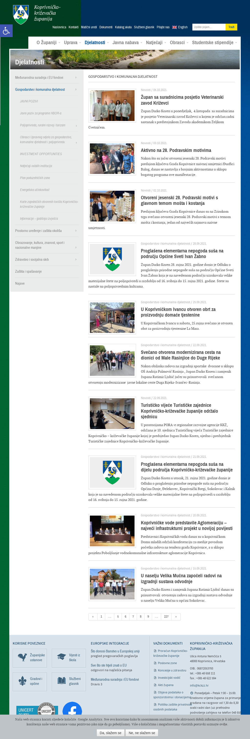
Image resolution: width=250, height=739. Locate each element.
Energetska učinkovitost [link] (34, 190)
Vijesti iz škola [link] (74, 635)
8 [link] (140, 594)
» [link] (176, 594)
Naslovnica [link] (59, 27)
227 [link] (166, 594)
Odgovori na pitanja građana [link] (214, 705)
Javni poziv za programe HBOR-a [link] (40, 113)
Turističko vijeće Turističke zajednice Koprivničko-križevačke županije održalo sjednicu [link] (183, 392)
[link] (6, 30)
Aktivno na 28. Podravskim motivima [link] (170, 144)
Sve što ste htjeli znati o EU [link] (109, 642)
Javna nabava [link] (127, 42)
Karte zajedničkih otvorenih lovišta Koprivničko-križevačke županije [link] (49, 204)
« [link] (93, 594)
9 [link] (148, 594)
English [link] (183, 27)
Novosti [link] (140, 89)
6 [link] (125, 594)
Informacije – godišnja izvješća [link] (39, 218)
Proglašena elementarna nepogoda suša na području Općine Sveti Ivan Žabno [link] (176, 243)
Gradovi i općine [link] (36, 659)
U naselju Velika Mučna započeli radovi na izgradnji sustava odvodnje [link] (184, 556)
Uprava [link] (72, 42)
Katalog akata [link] (123, 27)
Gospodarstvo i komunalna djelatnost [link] (40, 89)
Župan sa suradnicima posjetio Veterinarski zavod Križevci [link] (182, 100)
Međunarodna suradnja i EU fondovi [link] (39, 77)
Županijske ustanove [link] (37, 635)
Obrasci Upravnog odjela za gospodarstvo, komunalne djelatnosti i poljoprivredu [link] (46, 139)
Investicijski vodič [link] (169, 655)
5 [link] (118, 594)
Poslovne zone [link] (167, 640)
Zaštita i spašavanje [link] (28, 271)
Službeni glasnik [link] (144, 27)
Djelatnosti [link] (97, 42)
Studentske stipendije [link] (214, 42)
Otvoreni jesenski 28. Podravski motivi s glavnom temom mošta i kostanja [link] (182, 195)
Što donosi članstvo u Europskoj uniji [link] (115, 628)
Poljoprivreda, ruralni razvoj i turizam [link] (42, 125)
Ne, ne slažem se (142, 733)
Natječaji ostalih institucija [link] (36, 166)
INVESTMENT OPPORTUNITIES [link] (41, 154)
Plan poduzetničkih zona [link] (35, 178)
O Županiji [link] (48, 42)
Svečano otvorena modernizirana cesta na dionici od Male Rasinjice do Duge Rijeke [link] (182, 338)
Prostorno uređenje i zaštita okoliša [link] (38, 230)
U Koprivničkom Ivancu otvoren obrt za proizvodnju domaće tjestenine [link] (184, 295)
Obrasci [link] (179, 42)
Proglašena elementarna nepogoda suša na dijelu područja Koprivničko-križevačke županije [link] (182, 445)
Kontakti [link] (74, 27)
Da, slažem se (111, 733)
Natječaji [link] (156, 42)
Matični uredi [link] (89, 27)
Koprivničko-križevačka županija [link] (36, 15)
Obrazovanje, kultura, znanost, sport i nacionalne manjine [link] (39, 245)
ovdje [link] (223, 724)
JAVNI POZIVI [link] (29, 101)
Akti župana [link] (166, 662)
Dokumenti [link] (106, 27)
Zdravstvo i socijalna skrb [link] (32, 259)
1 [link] (101, 594)
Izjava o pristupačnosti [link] (173, 694)
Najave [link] (20, 283)
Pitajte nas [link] (163, 27)
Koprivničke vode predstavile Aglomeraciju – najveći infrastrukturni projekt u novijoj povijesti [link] (181, 503)
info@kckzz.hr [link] (199, 663)
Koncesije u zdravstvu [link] (172, 648)
